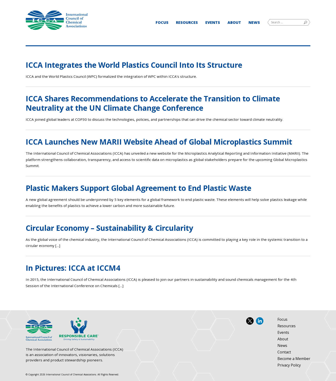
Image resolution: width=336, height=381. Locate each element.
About (234, 22)
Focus (162, 22)
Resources (187, 22)
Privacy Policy (289, 365)
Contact (284, 352)
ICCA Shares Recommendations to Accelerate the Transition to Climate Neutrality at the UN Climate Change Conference (153, 103)
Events (212, 22)
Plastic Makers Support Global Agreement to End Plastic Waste (138, 188)
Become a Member (293, 358)
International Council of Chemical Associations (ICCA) (57, 20)
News (254, 22)
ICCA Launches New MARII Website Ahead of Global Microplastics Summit (159, 142)
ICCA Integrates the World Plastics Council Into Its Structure (134, 65)
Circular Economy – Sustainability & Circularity (109, 228)
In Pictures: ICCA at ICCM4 (73, 268)
